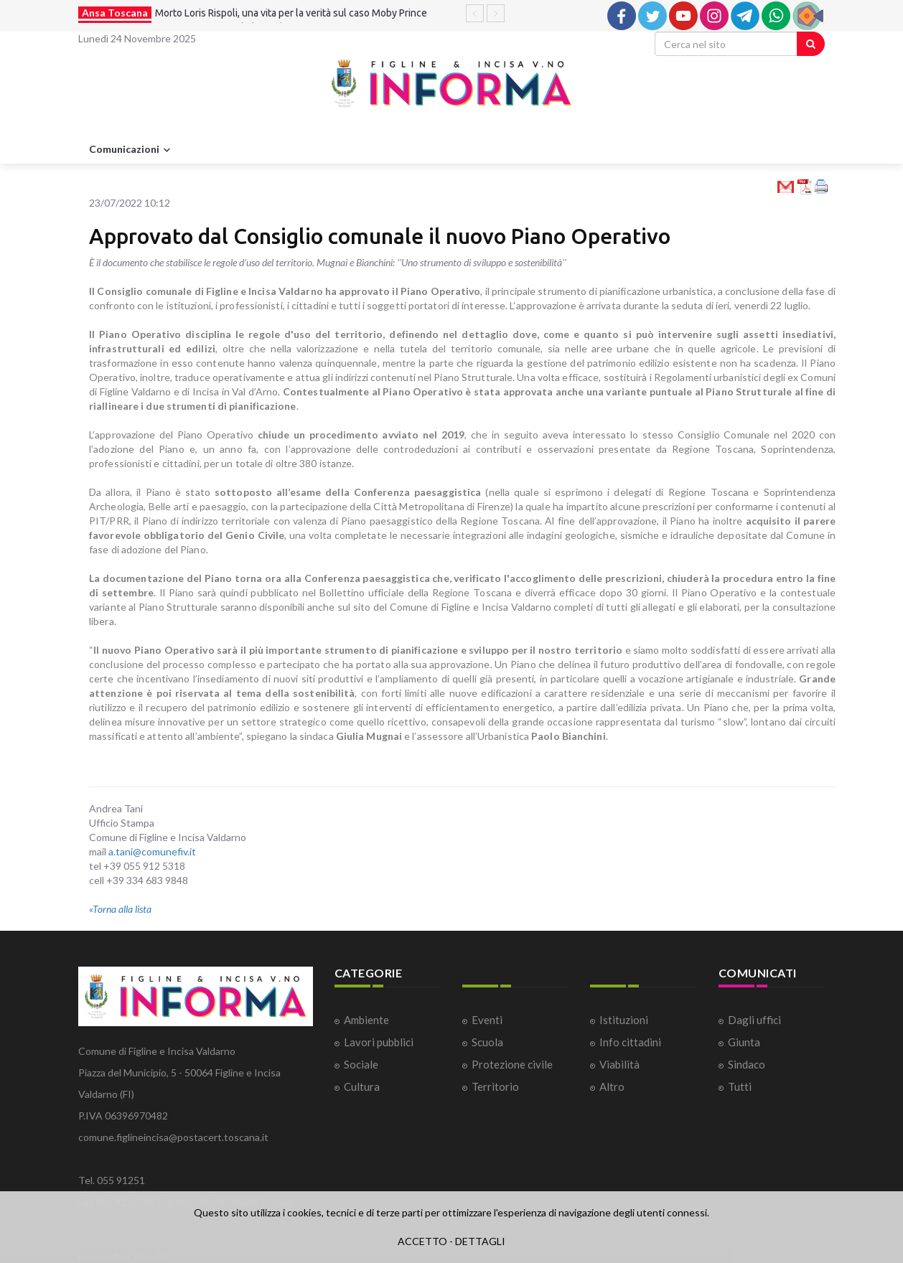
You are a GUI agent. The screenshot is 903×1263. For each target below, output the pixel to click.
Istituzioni (623, 1019)
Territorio (495, 1086)
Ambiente (366, 1019)
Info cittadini (630, 1042)
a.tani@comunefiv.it (152, 851)
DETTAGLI (480, 1241)
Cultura (362, 1086)
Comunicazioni (131, 150)
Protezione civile (512, 1064)
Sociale (361, 1064)
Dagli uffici (754, 1019)
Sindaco (746, 1064)
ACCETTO (422, 1241)
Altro (611, 1086)
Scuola (487, 1042)
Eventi (487, 1019)
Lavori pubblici (378, 1042)
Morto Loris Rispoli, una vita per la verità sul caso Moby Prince (291, 13)
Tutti (740, 1086)
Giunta (744, 1042)
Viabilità (619, 1064)
